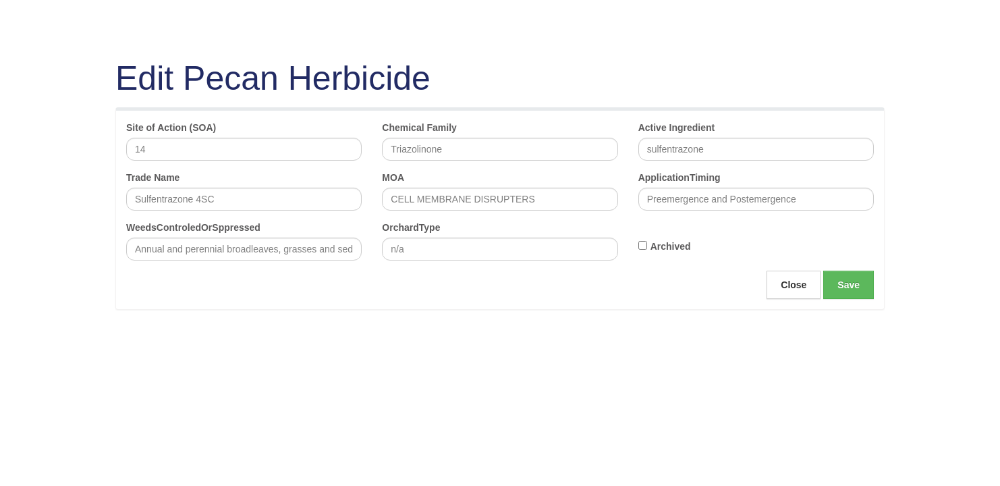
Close (793, 284)
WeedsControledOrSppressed (193, 227)
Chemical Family (419, 127)
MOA (393, 177)
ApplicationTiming (679, 177)
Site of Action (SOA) (171, 127)
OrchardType (411, 227)
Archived (670, 246)
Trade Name (152, 177)
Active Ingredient (676, 127)
